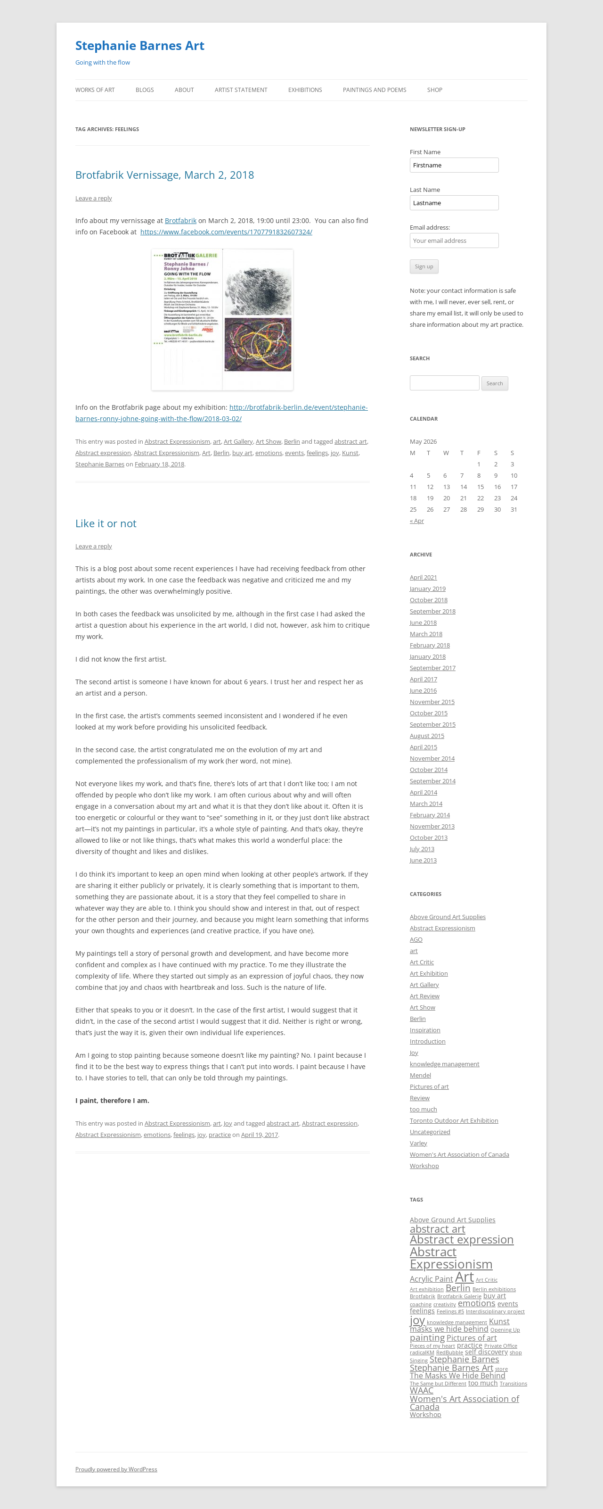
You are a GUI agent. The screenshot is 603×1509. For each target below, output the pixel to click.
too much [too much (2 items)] (483, 1382)
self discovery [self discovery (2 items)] (486, 1351)
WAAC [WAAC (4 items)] (421, 1390)
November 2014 (432, 758)
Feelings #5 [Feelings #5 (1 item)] (450, 1311)
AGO (416, 939)
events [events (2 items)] (507, 1303)
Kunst (350, 452)
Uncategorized (430, 1132)
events (294, 452)
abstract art (350, 441)
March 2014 (426, 803)
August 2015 (427, 735)
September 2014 (433, 781)
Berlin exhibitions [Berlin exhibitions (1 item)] (494, 1289)
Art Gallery (238, 441)
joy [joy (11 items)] (417, 1319)
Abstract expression (103, 452)
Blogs (145, 90)
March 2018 (426, 634)
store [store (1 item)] (501, 1369)
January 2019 (428, 588)
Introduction (428, 1041)
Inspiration (425, 1030)
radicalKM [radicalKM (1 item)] (422, 1352)
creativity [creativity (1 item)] (444, 1304)
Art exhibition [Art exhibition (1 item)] (427, 1289)
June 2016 (423, 690)
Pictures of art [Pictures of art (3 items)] (472, 1338)
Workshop (424, 1165)
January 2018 (428, 656)
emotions (268, 452)
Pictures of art (429, 1086)
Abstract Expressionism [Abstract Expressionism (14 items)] (451, 1257)
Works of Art (95, 90)
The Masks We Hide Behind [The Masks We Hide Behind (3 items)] (457, 1375)
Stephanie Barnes (99, 464)
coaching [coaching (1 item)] (421, 1304)
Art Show (268, 441)
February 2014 (430, 815)
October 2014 (429, 769)
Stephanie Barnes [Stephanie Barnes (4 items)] (464, 1359)
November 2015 (432, 701)
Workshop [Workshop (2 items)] (425, 1414)
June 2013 (423, 860)
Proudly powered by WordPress (116, 1469)
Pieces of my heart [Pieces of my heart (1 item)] (432, 1346)
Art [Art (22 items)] (464, 1276)
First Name (425, 152)
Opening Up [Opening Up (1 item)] (505, 1330)
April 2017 (423, 679)
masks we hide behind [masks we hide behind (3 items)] (449, 1329)
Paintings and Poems (375, 90)
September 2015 (433, 724)
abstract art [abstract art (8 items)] (437, 1228)
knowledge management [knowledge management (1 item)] (457, 1322)
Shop (434, 90)
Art (206, 452)
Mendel (420, 1075)
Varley (418, 1143)
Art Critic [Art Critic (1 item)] (486, 1280)
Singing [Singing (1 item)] (419, 1360)
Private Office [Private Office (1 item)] (500, 1346)
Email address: (430, 227)
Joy (228, 1123)
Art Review (425, 996)
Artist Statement (241, 90)
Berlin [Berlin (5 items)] (458, 1288)
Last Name (425, 189)
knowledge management (445, 1064)
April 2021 (423, 577)
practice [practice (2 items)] (469, 1345)
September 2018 (433, 611)
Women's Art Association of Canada (459, 1154)
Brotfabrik (180, 220)
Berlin (292, 441)
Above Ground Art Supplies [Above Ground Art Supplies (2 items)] (453, 1219)
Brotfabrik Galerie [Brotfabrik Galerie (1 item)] (459, 1296)
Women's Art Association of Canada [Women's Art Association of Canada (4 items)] (464, 1403)
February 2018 (430, 645)
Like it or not (106, 523)
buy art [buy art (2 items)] (494, 1295)
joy (335, 452)
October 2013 (429, 837)
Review (420, 1098)
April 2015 (423, 747)
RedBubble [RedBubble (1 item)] (449, 1352)
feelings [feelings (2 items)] (422, 1310)
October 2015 (429, 713)
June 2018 (423, 622)
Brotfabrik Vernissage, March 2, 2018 (164, 174)
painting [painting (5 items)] (427, 1337)
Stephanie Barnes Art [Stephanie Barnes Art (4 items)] (451, 1367)
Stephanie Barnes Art (139, 45)
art (217, 441)
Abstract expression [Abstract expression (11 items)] (462, 1239)
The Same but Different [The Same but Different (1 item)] (438, 1383)
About (184, 90)
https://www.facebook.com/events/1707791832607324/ (226, 231)
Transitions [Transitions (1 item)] (513, 1383)
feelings (317, 452)
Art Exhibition (429, 973)
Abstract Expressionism (177, 441)
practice (220, 1134)
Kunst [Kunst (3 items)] (499, 1321)
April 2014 (423, 792)
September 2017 (433, 667)
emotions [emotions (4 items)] (477, 1303)
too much (423, 1109)
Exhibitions (305, 90)
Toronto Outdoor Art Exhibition (454, 1120)
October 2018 (429, 600)
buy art (242, 452)
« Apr (417, 520)
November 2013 (432, 826)
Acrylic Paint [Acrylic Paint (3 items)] (431, 1279)
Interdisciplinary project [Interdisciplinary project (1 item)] (495, 1311)
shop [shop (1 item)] (516, 1352)
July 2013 (422, 849)
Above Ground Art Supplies (448, 916)
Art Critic (422, 962)
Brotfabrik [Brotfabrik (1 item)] (422, 1296)
